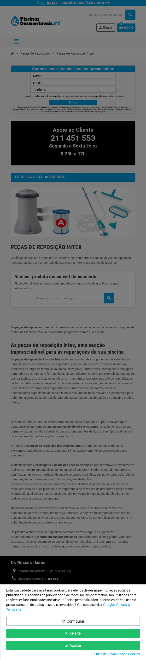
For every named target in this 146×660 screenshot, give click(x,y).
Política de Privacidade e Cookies (115, 654)
